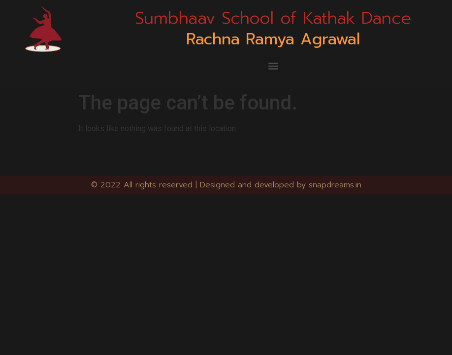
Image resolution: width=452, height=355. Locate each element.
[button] (273, 65)
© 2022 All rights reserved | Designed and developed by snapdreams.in (226, 185)
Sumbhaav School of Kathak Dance (273, 18)
